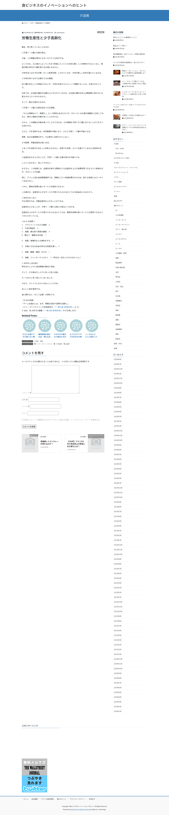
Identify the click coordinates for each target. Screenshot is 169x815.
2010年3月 (118, 702)
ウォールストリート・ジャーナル (126, 167)
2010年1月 (118, 711)
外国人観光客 (120, 267)
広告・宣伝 (119, 286)
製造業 (118, 315)
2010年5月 (118, 692)
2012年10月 (118, 554)
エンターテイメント (123, 224)
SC (116, 210)
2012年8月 (118, 564)
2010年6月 (118, 687)
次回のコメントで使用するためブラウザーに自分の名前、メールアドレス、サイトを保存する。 (62, 419)
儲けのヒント (118, 205)
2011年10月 (118, 611)
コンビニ (119, 234)
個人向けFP (118, 201)
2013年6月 (118, 516)
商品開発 (119, 262)
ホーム (26, 799)
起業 (41, 341)
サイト (24, 413)
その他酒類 (119, 215)
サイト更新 (118, 182)
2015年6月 (118, 402)
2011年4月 (118, 640)
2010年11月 (118, 664)
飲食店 (118, 339)
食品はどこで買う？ (120, 46)
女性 (117, 272)
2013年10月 (118, 497)
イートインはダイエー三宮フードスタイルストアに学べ (129, 106)
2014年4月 (118, 469)
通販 (117, 320)
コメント (26, 392)
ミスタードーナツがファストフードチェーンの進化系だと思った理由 (134, 94)
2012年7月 (118, 569)
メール (26, 406)
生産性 (68, 344)
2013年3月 (118, 530)
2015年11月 (118, 378)
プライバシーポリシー (77, 799)
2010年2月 (118, 706)
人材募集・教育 (121, 253)
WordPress (119, 153)
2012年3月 (118, 588)
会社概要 (34, 799)
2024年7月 (118, 364)
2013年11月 (118, 492)
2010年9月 (118, 673)
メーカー (117, 191)
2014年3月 (118, 473)
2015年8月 (118, 392)
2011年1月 (118, 654)
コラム (116, 177)
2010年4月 (118, 697)
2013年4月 (118, 526)
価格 (115, 196)
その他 (116, 163)
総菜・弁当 (118, 343)
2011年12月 (118, 602)
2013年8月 (118, 507)
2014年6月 (118, 459)
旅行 (117, 291)
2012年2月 (118, 592)
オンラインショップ (121, 172)
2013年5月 (118, 521)
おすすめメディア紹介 (122, 158)
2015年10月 (118, 383)
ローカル (119, 248)
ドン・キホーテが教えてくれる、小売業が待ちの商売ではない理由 (134, 82)
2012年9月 (118, 559)
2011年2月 (118, 649)
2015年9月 (118, 388)
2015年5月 (118, 407)
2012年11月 (118, 549)
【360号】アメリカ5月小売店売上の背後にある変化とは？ (76, 444)
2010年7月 (118, 683)
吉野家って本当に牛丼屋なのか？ (134, 115)
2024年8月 (118, 359)
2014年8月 (118, 450)
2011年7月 (118, 626)
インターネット (121, 220)
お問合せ (92, 799)
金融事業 (119, 329)
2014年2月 (118, 478)
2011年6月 (118, 630)
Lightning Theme (84, 809)
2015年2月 (118, 421)
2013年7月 (118, 511)
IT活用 (101, 32)
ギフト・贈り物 (121, 229)
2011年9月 (118, 616)
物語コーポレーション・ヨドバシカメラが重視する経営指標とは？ (134, 72)
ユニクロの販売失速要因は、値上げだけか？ (129, 62)
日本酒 (118, 296)
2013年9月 (118, 502)
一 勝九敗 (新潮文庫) (64, 307)
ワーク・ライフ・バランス (44, 344)
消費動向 (119, 301)
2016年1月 (118, 373)
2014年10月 (118, 440)
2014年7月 (118, 454)
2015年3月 (118, 416)
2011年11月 (118, 606)
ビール (118, 244)
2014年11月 (118, 435)
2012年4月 (118, 583)
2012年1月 (118, 597)
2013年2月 (118, 535)
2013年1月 (118, 540)
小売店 (118, 281)
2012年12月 (118, 545)
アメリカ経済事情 (47, 799)
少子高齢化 (59, 344)
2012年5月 (118, 578)
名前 (25, 399)
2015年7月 (118, 397)
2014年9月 (118, 445)
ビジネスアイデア (120, 186)
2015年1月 (118, 426)
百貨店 (118, 305)
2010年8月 (118, 678)
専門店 (118, 277)
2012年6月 (118, 573)
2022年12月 (118, 369)
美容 (117, 310)
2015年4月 (118, 411)
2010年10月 (118, 668)
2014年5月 (118, 464)
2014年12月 (118, 431)
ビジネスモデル (121, 239)
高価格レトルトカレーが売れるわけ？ (49, 442)
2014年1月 (118, 483)
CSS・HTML (120, 148)
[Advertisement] (36, 744)
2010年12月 (118, 659)
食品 (117, 334)
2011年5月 (118, 635)
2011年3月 (118, 645)
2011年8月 (118, 621)
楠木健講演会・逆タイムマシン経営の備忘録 (129, 54)
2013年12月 (118, 488)
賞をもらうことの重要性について (125, 37)
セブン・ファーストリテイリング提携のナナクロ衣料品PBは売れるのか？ (134, 127)
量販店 (118, 324)
